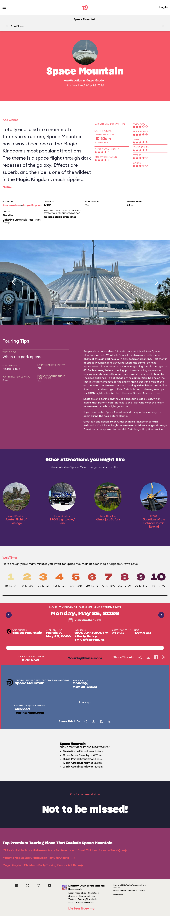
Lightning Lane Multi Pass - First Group (21, 221)
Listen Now (82, 908)
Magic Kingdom (95, 80)
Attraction (75, 80)
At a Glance (17, 26)
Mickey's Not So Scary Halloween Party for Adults (39, 858)
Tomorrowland (11, 205)
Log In (163, 7)
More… (7, 186)
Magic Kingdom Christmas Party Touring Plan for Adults (43, 865)
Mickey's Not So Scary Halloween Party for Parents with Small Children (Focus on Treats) (65, 850)
